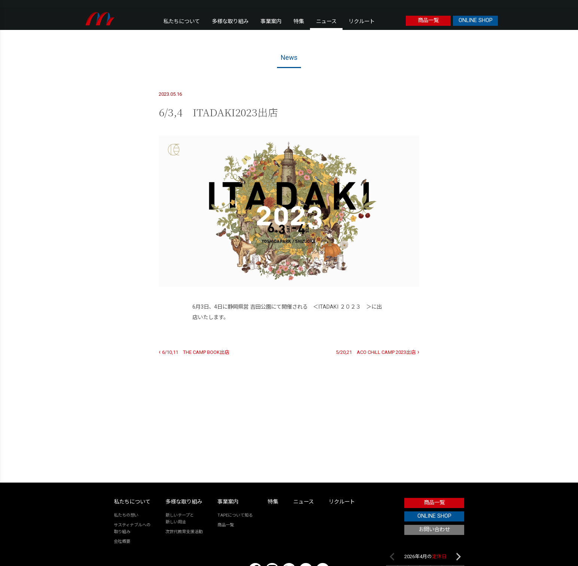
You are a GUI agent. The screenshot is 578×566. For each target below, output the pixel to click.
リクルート (362, 21)
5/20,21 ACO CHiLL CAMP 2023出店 (376, 352)
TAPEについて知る (235, 515)
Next (458, 556)
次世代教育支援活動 (184, 531)
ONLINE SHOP (476, 20)
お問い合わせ (434, 529)
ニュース (326, 21)
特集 (298, 21)
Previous (392, 556)
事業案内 (271, 21)
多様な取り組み (230, 21)
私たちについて (181, 21)
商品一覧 (428, 20)
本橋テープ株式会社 (100, 18)
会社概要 (122, 541)
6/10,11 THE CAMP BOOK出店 (195, 352)
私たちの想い (126, 515)
